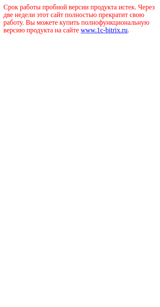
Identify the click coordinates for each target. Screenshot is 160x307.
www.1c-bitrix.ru (104, 30)
